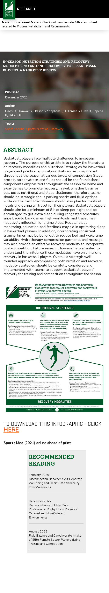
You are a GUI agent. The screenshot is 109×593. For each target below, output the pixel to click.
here (11, 430)
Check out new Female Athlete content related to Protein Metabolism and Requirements (49, 24)
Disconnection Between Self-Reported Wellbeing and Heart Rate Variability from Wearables (55, 481)
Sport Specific (14, 129)
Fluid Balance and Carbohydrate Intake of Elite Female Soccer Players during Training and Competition (55, 537)
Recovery (57, 129)
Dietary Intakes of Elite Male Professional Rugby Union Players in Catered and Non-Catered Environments (53, 509)
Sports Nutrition (37, 129)
